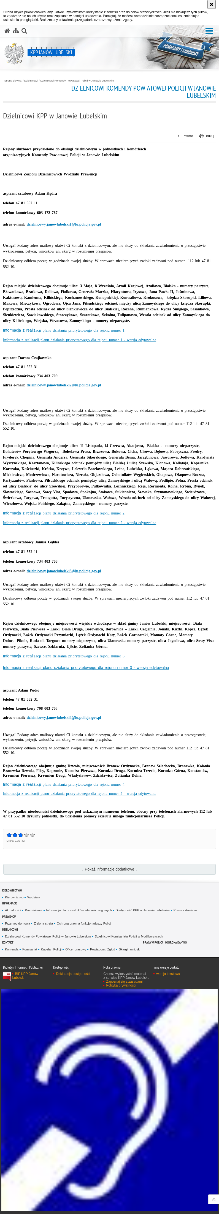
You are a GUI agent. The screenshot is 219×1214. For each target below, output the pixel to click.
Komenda (11, 949)
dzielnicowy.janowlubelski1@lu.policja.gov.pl (64, 224)
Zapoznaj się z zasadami (124, 981)
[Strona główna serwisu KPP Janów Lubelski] (7, 31)
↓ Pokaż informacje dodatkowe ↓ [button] (109, 869)
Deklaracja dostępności (73, 974)
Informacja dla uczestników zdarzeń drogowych (79, 910)
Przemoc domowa (17, 923)
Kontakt (7, 942)
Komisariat (29, 949)
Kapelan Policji (51, 949)
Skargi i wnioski (129, 949)
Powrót (185, 136)
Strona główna (12, 80)
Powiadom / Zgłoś (102, 949)
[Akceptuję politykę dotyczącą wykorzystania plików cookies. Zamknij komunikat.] (211, 4)
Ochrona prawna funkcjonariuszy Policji (84, 923)
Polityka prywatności (121, 985)
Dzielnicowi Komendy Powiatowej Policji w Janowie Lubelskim (77, 80)
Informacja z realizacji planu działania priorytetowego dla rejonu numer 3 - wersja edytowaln (85, 667)
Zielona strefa (43, 923)
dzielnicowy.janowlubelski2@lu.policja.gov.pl (64, 385)
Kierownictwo (12, 890)
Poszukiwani (33, 910)
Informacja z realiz (64, 330)
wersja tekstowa (168, 974)
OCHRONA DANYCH (176, 942)
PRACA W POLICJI (153, 942)
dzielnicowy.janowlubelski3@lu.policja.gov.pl (64, 571)
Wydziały (33, 897)
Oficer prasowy (75, 949)
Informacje (9, 903)
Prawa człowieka (185, 910)
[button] (209, 31)
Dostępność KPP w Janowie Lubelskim (143, 910)
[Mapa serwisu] (16, 31)
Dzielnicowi (31, 80)
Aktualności (13, 910)
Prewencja (9, 916)
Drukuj (206, 136)
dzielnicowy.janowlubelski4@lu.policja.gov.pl (64, 718)
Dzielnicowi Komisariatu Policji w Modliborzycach (129, 936)
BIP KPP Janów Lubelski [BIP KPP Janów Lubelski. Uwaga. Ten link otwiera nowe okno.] (25, 976)
